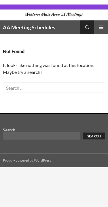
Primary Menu (101, 27)
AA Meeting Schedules (29, 27)
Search (9, 129)
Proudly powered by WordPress (27, 160)
